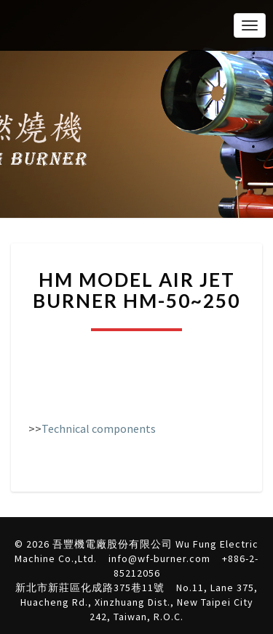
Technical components (98, 428)
